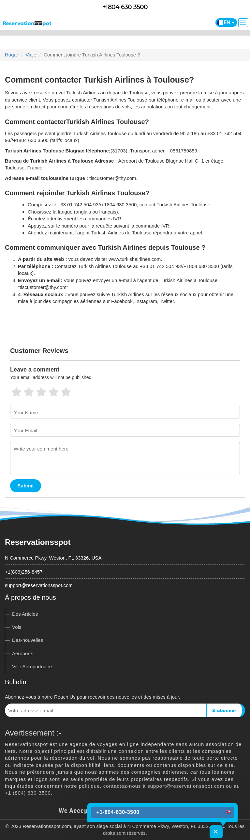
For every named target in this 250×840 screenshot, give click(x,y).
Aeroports (22, 653)
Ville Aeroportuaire (32, 666)
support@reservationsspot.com (39, 585)
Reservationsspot (37, 542)
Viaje (30, 54)
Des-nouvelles (27, 640)
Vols (16, 627)
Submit (25, 485)
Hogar (11, 54)
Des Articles (25, 614)
